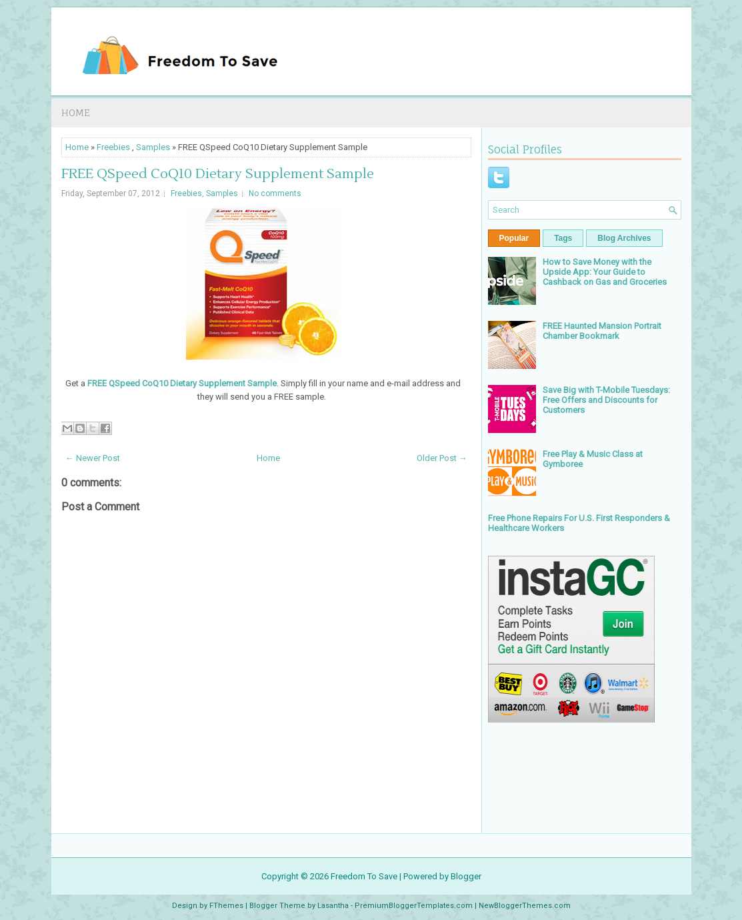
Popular (514, 238)
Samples (153, 147)
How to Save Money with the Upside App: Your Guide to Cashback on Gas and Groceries (605, 272)
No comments (275, 193)
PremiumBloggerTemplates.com (414, 905)
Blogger (466, 876)
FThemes (226, 905)
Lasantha (333, 905)
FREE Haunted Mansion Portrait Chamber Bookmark (602, 331)
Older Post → (442, 458)
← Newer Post (92, 458)
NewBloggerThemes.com (525, 905)
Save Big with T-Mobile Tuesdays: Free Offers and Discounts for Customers (606, 400)
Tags (563, 238)
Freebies (113, 147)
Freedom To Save (364, 876)
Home (75, 112)
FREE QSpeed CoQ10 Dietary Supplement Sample (217, 174)
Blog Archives (624, 238)
